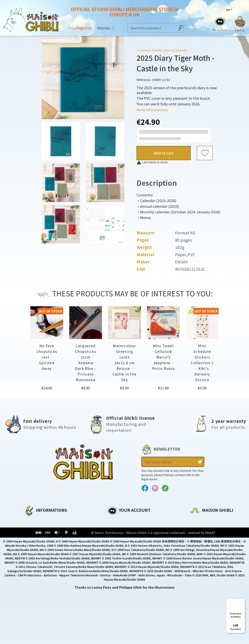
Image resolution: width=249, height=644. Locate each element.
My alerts (115, 554)
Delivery (31, 547)
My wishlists (117, 547)
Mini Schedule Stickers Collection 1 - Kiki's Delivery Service (202, 362)
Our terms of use (39, 533)
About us (32, 519)
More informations (152, 109)
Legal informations (41, 526)
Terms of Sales (36, 540)
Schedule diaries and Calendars (162, 50)
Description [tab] (157, 182)
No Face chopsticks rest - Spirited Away (47, 357)
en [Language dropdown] (228, 9)
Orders (113, 526)
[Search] (152, 27)
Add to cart (163, 152)
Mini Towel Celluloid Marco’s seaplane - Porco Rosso (163, 357)
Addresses (116, 533)
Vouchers (115, 540)
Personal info (118, 519)
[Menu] (242, 601)
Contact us (199, 562)
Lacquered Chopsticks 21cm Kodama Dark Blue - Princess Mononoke (85, 362)
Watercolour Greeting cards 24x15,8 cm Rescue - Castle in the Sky (124, 362)
